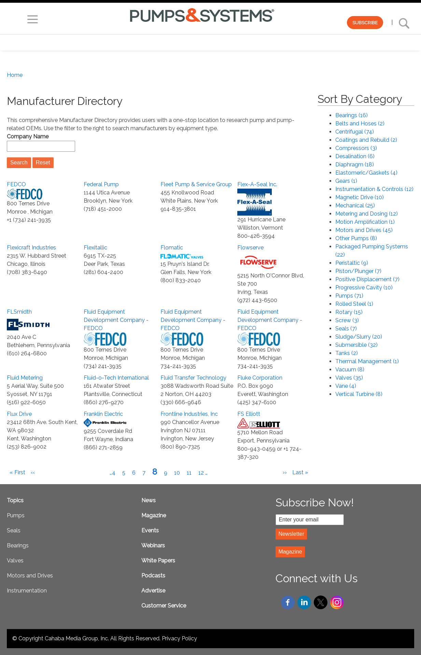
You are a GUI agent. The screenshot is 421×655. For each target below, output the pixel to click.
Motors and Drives (30, 575)
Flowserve (250, 247)
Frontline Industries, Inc (189, 414)
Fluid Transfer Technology (193, 377)
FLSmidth (19, 312)
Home (15, 75)
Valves (15, 560)
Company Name (27, 136)
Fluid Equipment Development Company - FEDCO (116, 320)
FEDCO (16, 184)
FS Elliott (248, 414)
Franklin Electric (103, 414)
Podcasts (153, 575)
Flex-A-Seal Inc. (257, 184)
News (148, 500)
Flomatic (171, 247)
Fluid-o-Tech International (116, 377)
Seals (13, 530)
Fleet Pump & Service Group (196, 184)
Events (150, 530)
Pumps (16, 515)
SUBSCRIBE (365, 22)
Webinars (153, 545)
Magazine (153, 515)
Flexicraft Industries (31, 247)
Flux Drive (19, 414)
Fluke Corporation (259, 377)
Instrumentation (27, 590)
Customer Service (163, 605)
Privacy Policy (179, 638)
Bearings (18, 545)
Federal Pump (101, 184)
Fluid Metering (25, 377)
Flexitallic (95, 247)
